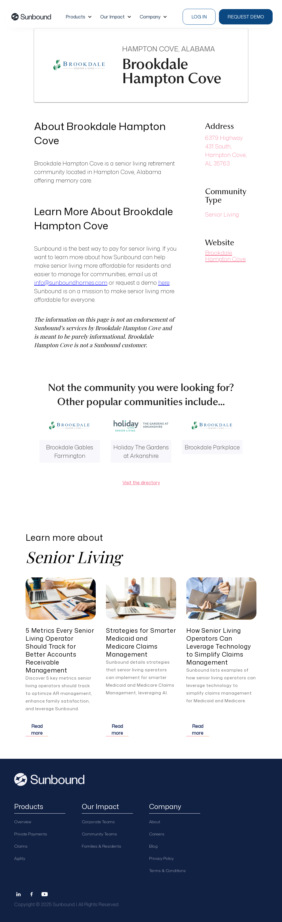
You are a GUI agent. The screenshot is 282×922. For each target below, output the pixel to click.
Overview (22, 821)
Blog (153, 846)
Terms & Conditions (167, 870)
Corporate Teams (98, 821)
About (154, 821)
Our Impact (112, 17)
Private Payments (30, 834)
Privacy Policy (161, 858)
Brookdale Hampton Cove (225, 256)
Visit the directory (141, 482)
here (164, 282)
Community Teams (99, 834)
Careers (156, 834)
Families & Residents (101, 846)
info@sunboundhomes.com (70, 282)
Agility (19, 858)
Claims (21, 846)
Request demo (245, 17)
